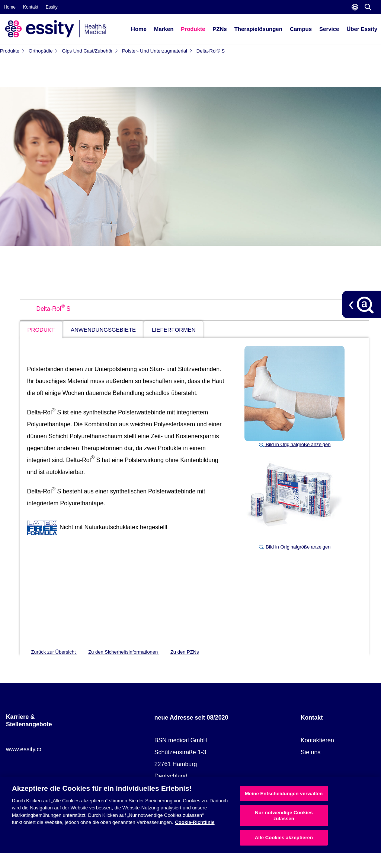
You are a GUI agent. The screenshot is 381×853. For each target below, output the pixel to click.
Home (10, 7)
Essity (52, 7)
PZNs (219, 29)
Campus (301, 29)
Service (329, 29)
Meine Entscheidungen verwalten (284, 793)
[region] (190, 815)
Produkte (193, 29)
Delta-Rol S (53, 309)
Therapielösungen (258, 29)
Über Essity (361, 29)
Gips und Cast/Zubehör (90, 51)
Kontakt (30, 7)
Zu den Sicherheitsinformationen (123, 652)
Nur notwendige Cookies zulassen (284, 815)
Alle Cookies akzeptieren (284, 837)
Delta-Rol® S (210, 51)
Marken (164, 29)
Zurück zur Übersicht (54, 652)
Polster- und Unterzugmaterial (157, 51)
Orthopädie (43, 51)
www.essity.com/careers (37, 749)
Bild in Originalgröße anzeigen (295, 444)
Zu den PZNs (184, 652)
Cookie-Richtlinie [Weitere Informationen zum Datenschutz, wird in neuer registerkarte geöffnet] (194, 822)
